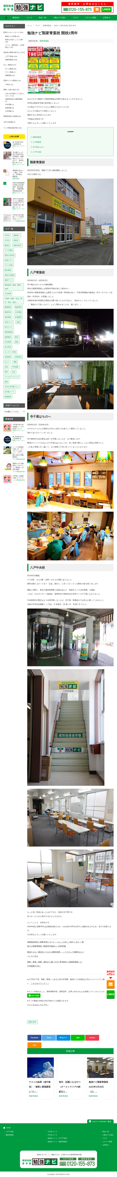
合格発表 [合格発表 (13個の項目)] (8, 357)
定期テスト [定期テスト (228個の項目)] (9, 260)
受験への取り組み (9, 89)
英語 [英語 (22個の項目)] (18, 322)
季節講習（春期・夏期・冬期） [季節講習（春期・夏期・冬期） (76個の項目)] (13, 287)
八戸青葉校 (36, 142)
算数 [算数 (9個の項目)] (15, 362)
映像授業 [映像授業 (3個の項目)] (8, 397)
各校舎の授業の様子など (12, 52)
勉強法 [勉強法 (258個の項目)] (7, 245)
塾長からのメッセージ (11, 32)
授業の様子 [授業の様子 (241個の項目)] (17, 245)
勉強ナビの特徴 (10, 36)
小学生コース (52, 1131)
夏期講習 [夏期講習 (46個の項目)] (8, 307)
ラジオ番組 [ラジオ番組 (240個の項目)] (9, 250)
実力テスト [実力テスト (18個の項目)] (9, 327)
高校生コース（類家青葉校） (58, 1141)
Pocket (92, 1037)
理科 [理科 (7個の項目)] (6, 372)
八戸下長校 (9, 56)
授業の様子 (32, 1021)
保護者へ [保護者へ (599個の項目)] (17, 235)
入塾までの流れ (59, 18)
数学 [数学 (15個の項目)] (16, 337)
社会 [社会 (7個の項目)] (13, 372)
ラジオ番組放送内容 (10, 128)
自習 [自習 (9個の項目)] (6, 367)
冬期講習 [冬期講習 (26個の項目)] (18, 317)
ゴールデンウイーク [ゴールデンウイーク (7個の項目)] (12, 377)
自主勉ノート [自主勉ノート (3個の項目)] (9, 392)
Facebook (34, 1037)
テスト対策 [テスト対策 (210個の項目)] (9, 265)
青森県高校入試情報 (10, 116)
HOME (8, 1127)
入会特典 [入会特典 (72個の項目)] (8, 293)
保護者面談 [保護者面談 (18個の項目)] (9, 332)
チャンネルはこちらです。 (38, 1004)
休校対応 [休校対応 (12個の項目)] (18, 357)
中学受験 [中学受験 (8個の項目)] (15, 367)
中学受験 (8, 104)
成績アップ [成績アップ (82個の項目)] (9, 280)
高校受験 (8, 108)
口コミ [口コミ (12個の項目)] (7, 362)
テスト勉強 (9, 72)
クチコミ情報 (90, 18)
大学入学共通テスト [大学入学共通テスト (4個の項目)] (12, 387)
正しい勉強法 (8, 65)
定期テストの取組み (10, 80)
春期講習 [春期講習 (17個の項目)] (8, 337)
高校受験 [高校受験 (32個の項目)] (8, 317)
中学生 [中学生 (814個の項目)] (7, 235)
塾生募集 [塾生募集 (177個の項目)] (8, 270)
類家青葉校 (47, 25)
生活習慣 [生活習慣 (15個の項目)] (8, 342)
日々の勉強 (9, 69)
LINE (78, 1037)
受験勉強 (8, 75)
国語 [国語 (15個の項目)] (16, 342)
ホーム (29, 25)
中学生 (7, 84)
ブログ (75, 18)
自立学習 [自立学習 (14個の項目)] (8, 347)
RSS (34, 1044)
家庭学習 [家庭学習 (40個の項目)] (8, 312)
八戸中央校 (36, 152)
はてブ (63, 1037)
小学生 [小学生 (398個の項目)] (7, 240)
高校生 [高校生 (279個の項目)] (16, 240)
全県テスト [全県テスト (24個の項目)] (9, 322)
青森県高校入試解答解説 (14, 99)
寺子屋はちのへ (38, 147)
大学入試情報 (8, 122)
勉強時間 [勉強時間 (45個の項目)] (18, 307)
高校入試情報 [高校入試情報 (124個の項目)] (9, 275)
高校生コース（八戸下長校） (58, 1138)
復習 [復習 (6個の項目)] (6, 382)
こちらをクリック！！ (40, 983)
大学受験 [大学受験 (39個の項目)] (18, 312)
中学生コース (52, 1135)
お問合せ (106, 18)
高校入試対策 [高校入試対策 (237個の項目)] (9, 255)
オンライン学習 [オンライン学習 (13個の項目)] (10, 352)
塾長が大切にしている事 (14, 40)
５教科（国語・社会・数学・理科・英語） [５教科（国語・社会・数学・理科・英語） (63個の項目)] (13, 300)
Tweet (49, 1037)
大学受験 (8, 111)
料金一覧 (42, 18)
